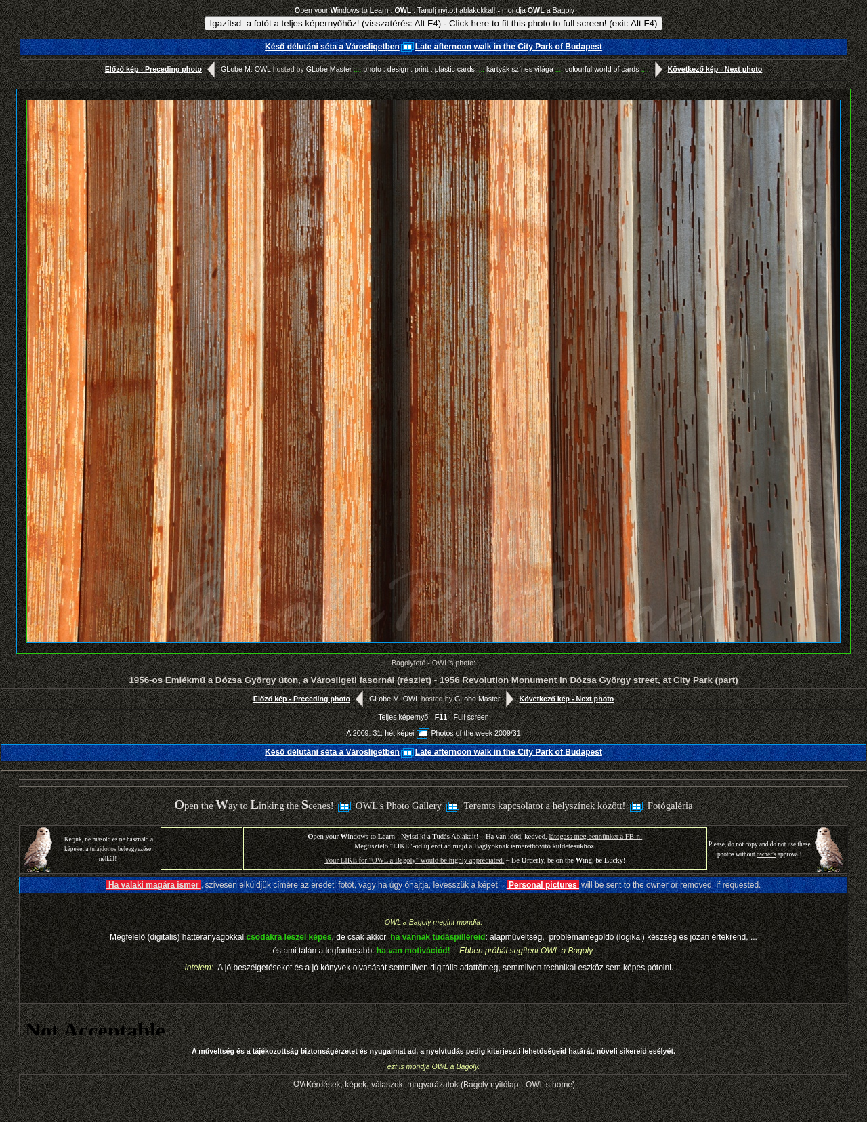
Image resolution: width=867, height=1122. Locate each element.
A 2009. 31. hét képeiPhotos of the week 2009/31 (433, 733)
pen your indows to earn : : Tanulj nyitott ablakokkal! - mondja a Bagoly (434, 10)
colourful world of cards (607, 69)
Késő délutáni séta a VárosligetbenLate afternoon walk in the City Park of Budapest (433, 46)
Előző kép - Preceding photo (163, 69)
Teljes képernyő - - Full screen (433, 717)
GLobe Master (329, 69)
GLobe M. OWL (246, 69)
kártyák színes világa (524, 69)
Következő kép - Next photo (706, 69)
